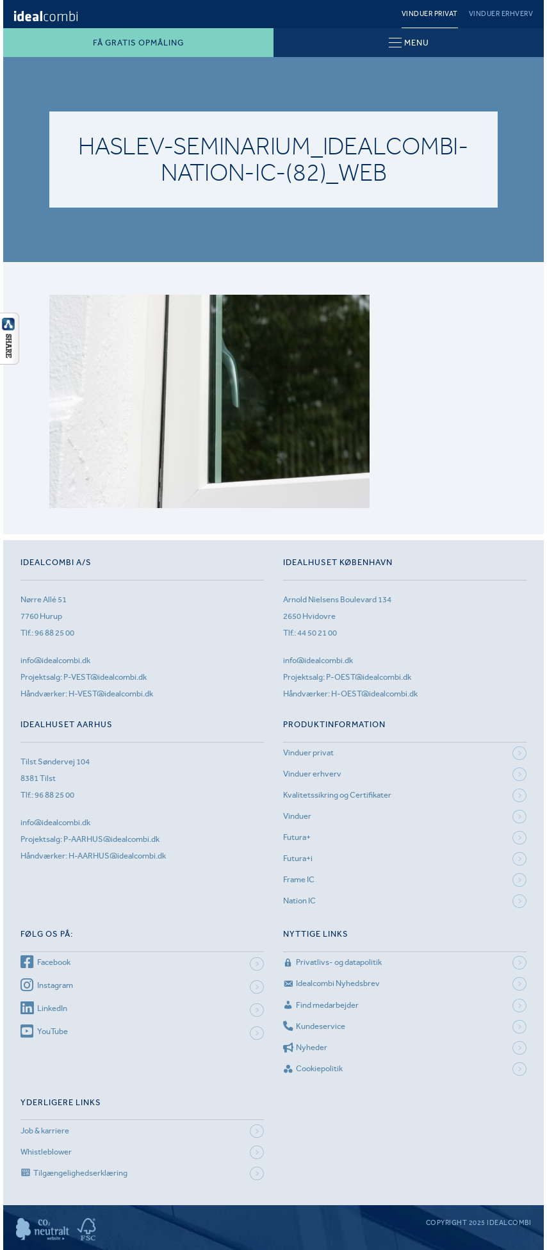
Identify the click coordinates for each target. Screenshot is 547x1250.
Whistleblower (46, 1151)
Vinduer (297, 816)
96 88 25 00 (54, 632)
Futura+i (298, 858)
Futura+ (297, 837)
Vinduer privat (430, 14)
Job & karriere (44, 1130)
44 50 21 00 (317, 632)
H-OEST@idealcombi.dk (374, 693)
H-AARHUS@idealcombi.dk (117, 855)
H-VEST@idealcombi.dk (111, 693)
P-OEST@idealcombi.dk (368, 677)
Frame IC (298, 879)
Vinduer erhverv (501, 14)
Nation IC (299, 900)
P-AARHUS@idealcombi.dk (111, 839)
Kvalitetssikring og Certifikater (337, 795)
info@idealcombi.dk (55, 660)
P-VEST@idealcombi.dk (105, 677)
